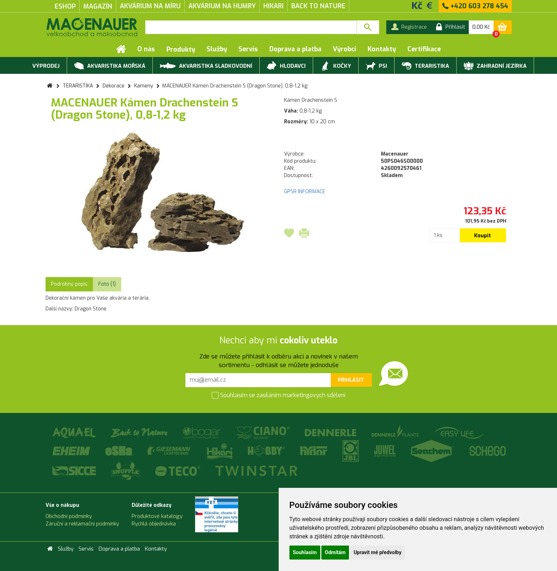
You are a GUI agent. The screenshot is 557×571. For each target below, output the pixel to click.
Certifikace (424, 49)
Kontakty (382, 49)
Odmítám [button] (335, 552)
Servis (248, 49)
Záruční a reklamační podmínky (82, 523)
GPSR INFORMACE (304, 191)
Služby (217, 49)
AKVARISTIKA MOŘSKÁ (109, 66)
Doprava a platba (295, 49)
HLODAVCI (286, 66)
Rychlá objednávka (154, 523)
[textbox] (251, 27)
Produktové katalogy (157, 516)
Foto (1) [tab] (107, 284)
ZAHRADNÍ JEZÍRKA (495, 66)
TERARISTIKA (425, 66)
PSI (376, 66)
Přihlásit (351, 380)
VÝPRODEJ (45, 66)
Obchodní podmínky (69, 516)
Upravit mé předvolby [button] (377, 552)
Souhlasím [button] (305, 552)
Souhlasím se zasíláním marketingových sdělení (278, 395)
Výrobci (344, 49)
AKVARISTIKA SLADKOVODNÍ (206, 65)
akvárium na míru (150, 6)
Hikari (273, 6)
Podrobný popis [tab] (69, 284)
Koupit (482, 235)
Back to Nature (318, 6)
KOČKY (335, 66)
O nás (146, 49)
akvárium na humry (222, 6)
